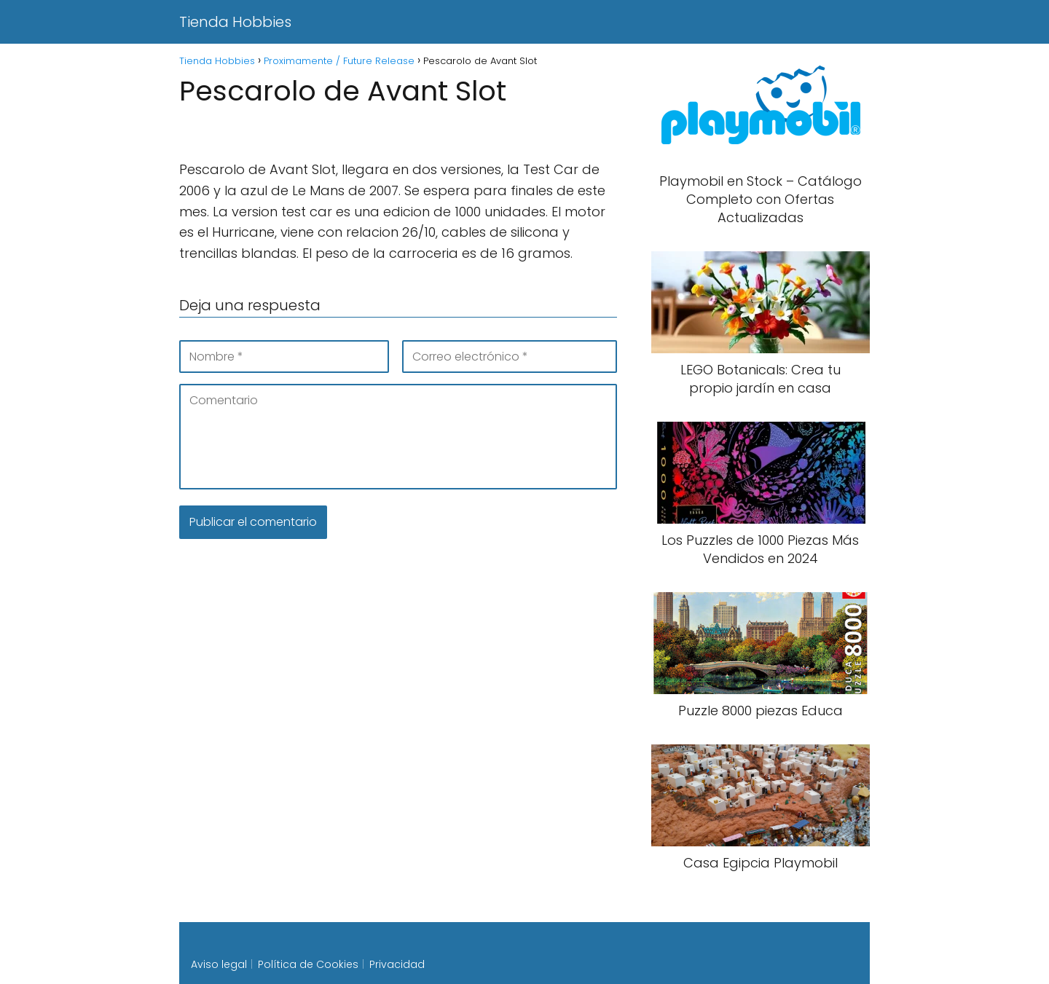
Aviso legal (219, 964)
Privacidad (397, 964)
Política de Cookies (308, 964)
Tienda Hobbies (235, 22)
